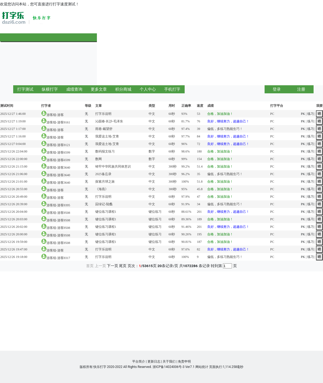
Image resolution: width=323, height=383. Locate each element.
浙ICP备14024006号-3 (169, 367)
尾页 (123, 266)
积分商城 (123, 89)
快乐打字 (99, 367)
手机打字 (172, 89)
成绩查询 (74, 89)
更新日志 (154, 361)
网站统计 (201, 367)
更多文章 (99, 89)
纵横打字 (50, 89)
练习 (310, 114)
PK (303, 114)
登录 (277, 89)
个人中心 (148, 89)
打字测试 (25, 89)
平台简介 (138, 361)
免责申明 (184, 361)
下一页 (112, 266)
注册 (301, 89)
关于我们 (169, 361)
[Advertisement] (228, 46)
